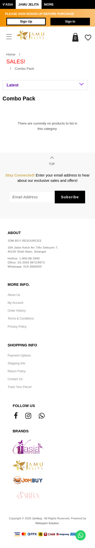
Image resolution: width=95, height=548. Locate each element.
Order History (17, 310)
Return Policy (17, 371)
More (49, 4)
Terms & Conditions (21, 318)
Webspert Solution (47, 523)
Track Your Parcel (19, 387)
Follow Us (24, 406)
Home (10, 54)
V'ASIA (8, 4)
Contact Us (15, 379)
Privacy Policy (17, 326)
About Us (14, 295)
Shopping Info (22, 345)
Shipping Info (16, 363)
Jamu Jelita (28, 4)
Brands (21, 431)
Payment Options (19, 355)
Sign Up (26, 21)
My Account (15, 303)
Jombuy (37, 518)
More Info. (19, 284)
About (14, 233)
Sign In (70, 21)
